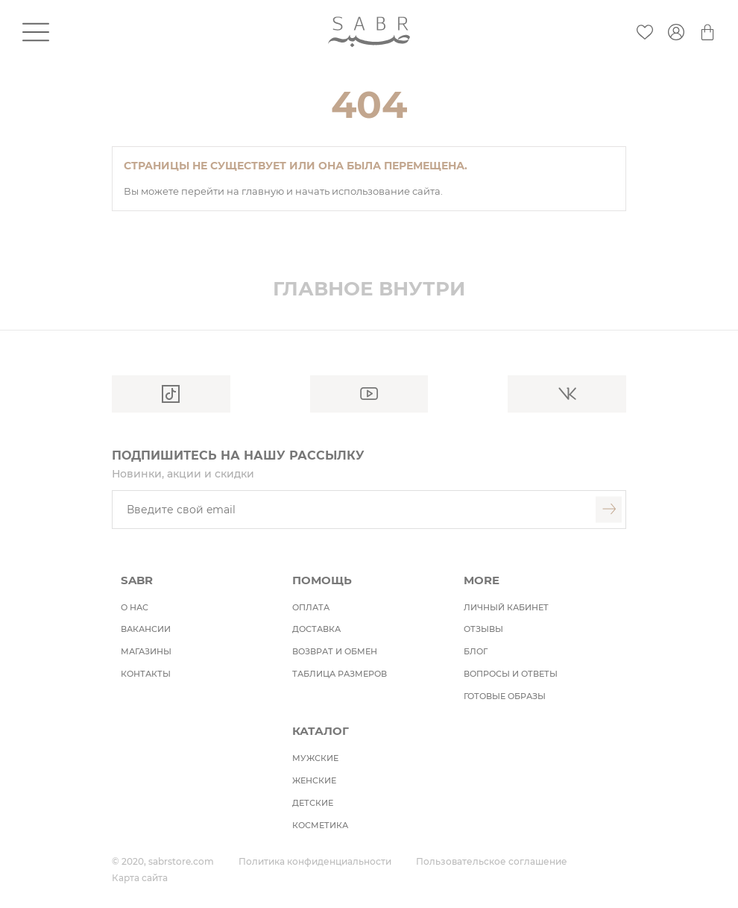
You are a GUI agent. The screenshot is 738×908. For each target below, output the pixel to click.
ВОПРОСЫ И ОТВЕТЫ (511, 674)
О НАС (134, 607)
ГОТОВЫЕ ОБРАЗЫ (505, 696)
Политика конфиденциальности (315, 861)
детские (312, 803)
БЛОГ (476, 651)
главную (264, 191)
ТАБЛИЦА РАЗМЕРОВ (339, 674)
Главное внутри (369, 289)
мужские (315, 758)
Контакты (146, 674)
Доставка (316, 629)
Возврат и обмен (334, 651)
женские (314, 780)
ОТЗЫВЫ (483, 629)
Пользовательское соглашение (491, 861)
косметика (320, 825)
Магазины (146, 651)
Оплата (310, 607)
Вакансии (146, 629)
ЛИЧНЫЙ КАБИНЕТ (506, 607)
